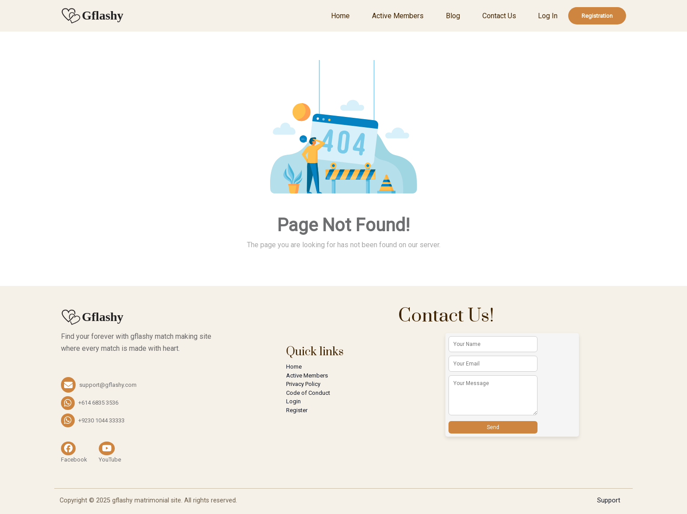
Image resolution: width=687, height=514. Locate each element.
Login (293, 401)
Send (493, 427)
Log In (548, 16)
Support (608, 500)
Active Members (398, 16)
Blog (453, 16)
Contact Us (499, 16)
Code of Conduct (308, 393)
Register (296, 410)
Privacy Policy (303, 384)
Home (340, 16)
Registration (597, 15)
